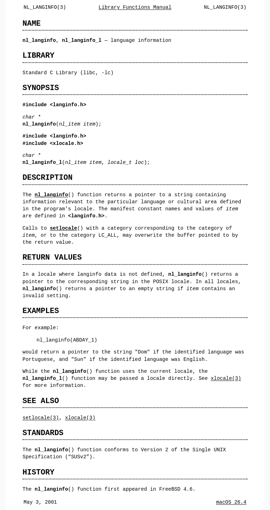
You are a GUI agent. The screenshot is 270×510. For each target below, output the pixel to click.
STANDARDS (43, 433)
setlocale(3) (40, 417)
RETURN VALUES (52, 257)
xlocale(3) (226, 378)
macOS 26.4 (231, 502)
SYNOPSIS (40, 88)
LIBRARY (38, 55)
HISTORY (38, 472)
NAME (31, 23)
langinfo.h (68, 104)
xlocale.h (66, 143)
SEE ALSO (40, 401)
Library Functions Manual (134, 7)
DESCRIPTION (47, 177)
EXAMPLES (40, 311)
